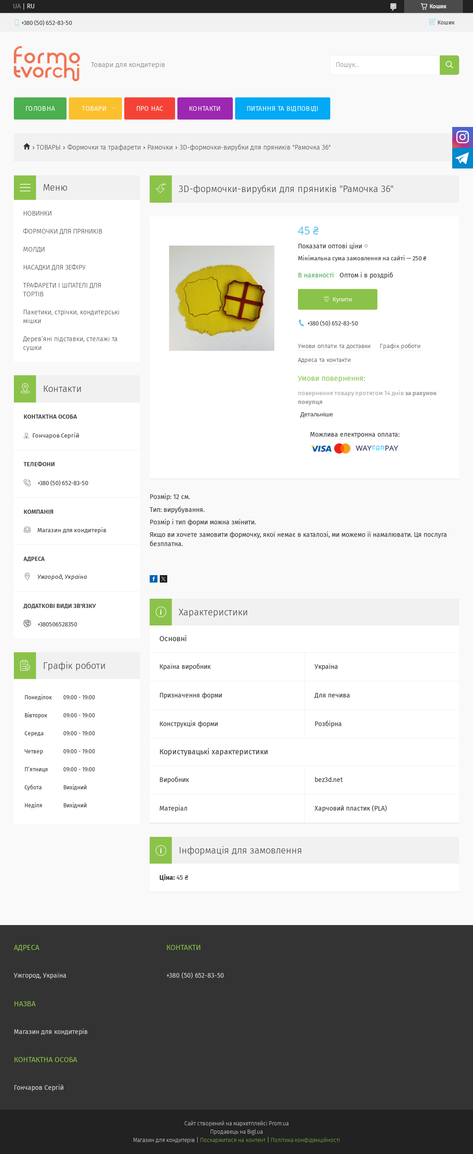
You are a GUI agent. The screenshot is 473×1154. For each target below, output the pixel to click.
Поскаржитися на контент (232, 1140)
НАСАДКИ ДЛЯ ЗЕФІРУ (54, 267)
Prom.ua (279, 1123)
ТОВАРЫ (48, 147)
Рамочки (160, 147)
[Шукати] (449, 65)
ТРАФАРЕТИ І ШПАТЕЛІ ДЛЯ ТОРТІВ (62, 290)
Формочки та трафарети (104, 147)
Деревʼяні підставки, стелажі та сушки (70, 343)
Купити (342, 299)
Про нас (150, 109)
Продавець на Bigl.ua (236, 1132)
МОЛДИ (34, 249)
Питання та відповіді (283, 109)
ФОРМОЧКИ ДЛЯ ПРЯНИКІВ (62, 231)
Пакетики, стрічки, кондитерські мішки (71, 316)
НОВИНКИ (37, 213)
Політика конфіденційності (305, 1140)
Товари (94, 109)
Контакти (205, 109)
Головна (40, 109)
